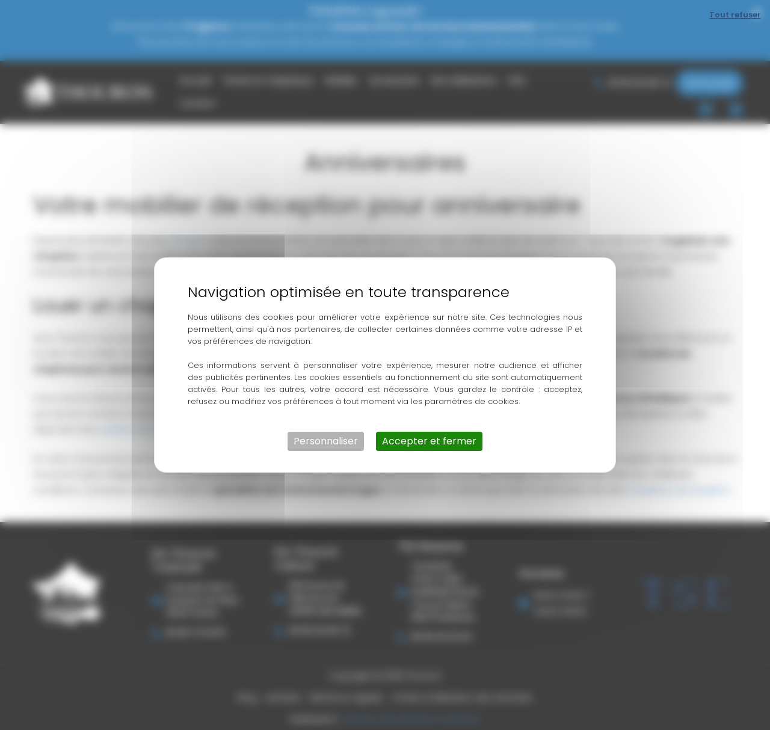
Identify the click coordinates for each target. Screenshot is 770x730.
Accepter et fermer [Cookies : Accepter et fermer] (429, 441)
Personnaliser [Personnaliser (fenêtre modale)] (326, 441)
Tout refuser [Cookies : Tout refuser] (735, 14)
